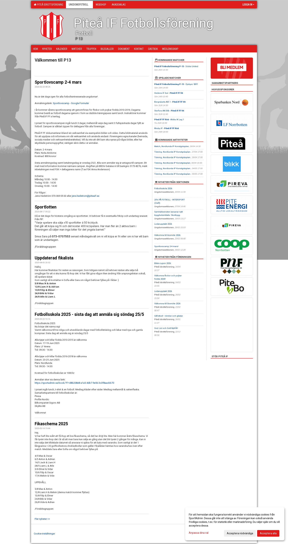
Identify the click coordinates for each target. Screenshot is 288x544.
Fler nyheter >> (42, 519)
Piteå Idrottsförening (48, 4)
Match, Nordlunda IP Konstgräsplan (171, 146)
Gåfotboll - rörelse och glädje (168, 316)
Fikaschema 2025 (51, 423)
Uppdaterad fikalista (54, 258)
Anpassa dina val (198, 532)
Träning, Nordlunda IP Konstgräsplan (172, 152)
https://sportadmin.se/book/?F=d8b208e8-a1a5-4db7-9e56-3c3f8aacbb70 (74, 382)
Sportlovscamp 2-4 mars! (166, 246)
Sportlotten (45, 207)
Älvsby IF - (166, 128)
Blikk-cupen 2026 (162, 263)
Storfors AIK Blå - (169, 111)
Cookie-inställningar (44, 533)
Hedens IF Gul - (168, 93)
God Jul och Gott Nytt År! (166, 328)
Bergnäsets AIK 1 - (170, 102)
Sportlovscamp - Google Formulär (71, 103)
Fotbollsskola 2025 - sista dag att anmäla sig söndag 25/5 (89, 314)
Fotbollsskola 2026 (163, 188)
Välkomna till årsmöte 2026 (167, 235)
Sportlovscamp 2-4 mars (58, 82)
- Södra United (176, 66)
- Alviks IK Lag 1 (169, 119)
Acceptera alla (268, 533)
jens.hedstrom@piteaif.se (85, 196)
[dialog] (234, 523)
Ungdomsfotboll (79, 4)
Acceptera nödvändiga (240, 533)
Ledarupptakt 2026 (163, 224)
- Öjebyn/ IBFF (176, 84)
